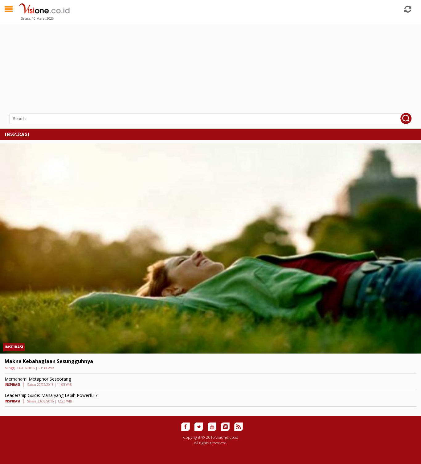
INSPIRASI (14, 347)
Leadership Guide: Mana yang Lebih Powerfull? (51, 395)
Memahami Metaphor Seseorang (38, 379)
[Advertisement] (185, 65)
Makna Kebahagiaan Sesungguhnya (49, 361)
